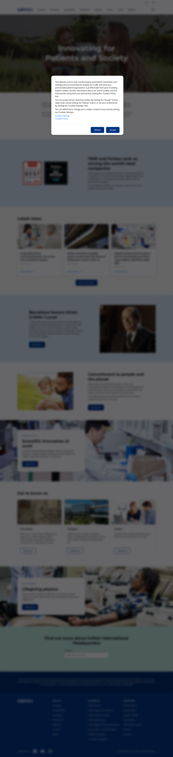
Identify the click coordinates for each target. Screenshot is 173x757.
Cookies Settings (62, 115)
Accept (113, 130)
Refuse (97, 130)
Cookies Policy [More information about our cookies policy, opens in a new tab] (61, 118)
